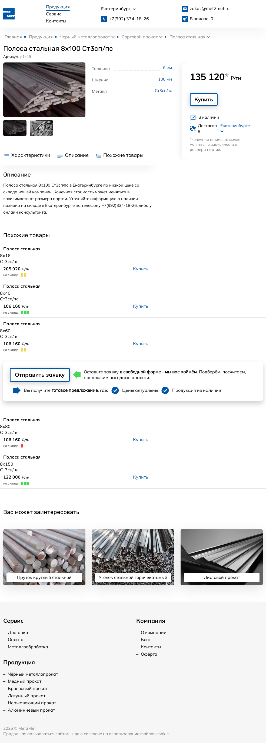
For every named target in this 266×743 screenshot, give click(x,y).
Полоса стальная (187, 36)
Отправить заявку (40, 374)
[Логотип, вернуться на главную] (9, 13)
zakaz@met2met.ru (210, 8)
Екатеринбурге (235, 128)
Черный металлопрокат (85, 36)
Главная (13, 36)
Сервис (53, 13)
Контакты (56, 21)
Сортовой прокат (140, 36)
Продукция (58, 6)
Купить (203, 99)
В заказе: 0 (201, 18)
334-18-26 (129, 18)
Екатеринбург (118, 8)
